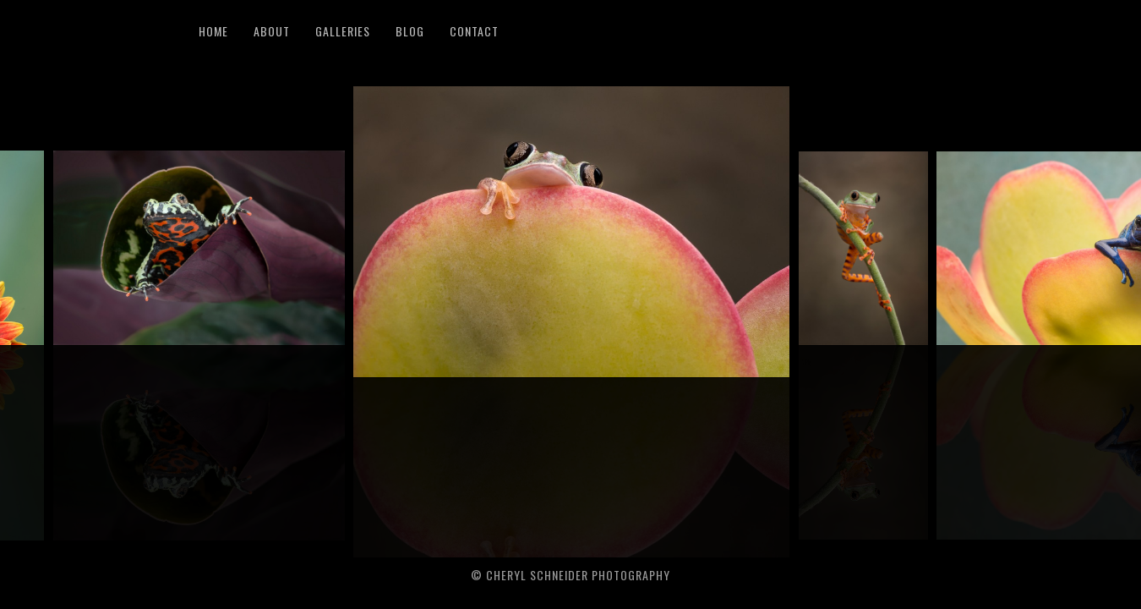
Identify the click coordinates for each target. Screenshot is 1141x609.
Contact (474, 31)
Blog (410, 31)
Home (213, 31)
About (272, 31)
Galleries (342, 31)
